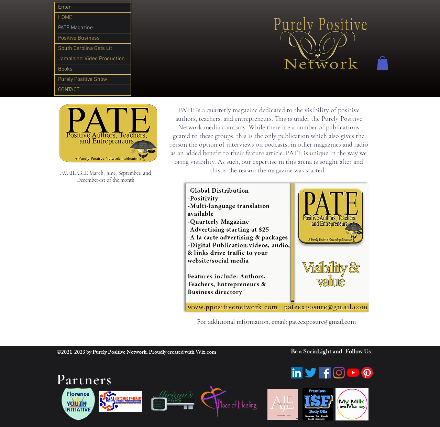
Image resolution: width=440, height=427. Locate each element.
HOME (65, 17)
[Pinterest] (367, 372)
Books (65, 69)
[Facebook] (325, 372)
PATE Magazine (75, 27)
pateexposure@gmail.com (322, 322)
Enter (64, 7)
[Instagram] (339, 372)
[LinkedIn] (296, 372)
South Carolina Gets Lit (85, 48)
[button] (382, 63)
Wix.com (206, 353)
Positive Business (79, 38)
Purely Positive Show (82, 79)
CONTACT (68, 89)
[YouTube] (353, 372)
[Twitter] (311, 372)
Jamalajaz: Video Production (91, 58)
